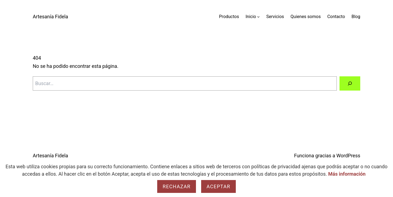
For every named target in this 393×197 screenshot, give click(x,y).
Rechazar (176, 186)
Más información (347, 174)
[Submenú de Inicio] (258, 16)
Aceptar (218, 186)
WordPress (348, 155)
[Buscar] (350, 83)
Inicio (251, 16)
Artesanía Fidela (50, 16)
